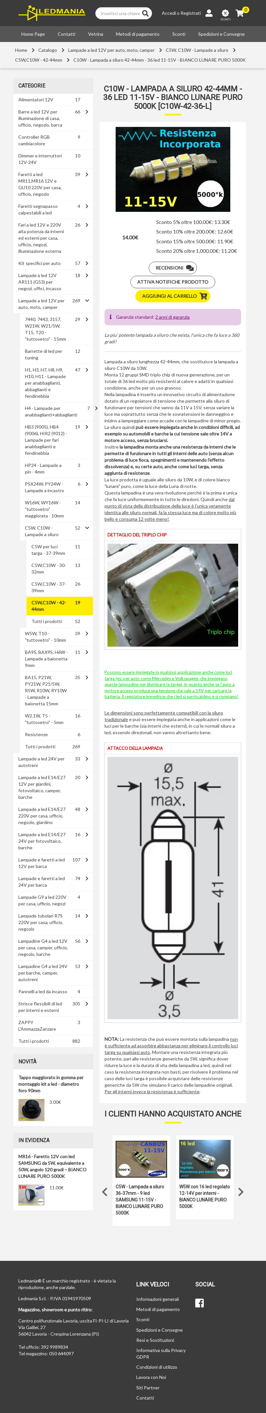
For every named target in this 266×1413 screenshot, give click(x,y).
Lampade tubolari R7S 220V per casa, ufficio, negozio (40, 922)
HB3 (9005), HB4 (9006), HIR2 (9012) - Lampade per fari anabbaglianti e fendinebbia (46, 440)
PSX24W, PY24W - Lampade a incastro (44, 487)
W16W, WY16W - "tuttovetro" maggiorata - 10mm (44, 509)
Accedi (169, 13)
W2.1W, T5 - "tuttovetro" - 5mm (44, 719)
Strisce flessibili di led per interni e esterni (40, 1007)
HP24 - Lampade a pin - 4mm (43, 468)
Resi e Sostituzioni (155, 1340)
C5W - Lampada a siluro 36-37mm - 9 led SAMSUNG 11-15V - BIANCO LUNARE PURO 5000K (140, 1200)
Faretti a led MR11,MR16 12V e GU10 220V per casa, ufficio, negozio (40, 184)
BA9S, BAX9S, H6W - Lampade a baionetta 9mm (46, 658)
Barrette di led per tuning (43, 354)
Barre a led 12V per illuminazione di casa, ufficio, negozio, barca (40, 118)
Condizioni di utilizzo (156, 1367)
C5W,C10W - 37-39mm (48, 587)
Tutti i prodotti (46, 621)
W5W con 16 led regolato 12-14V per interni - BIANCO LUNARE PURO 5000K (204, 1196)
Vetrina (95, 34)
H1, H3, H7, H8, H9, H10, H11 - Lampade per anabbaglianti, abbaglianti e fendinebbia (45, 383)
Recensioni (176, 268)
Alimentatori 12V (35, 99)
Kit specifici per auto (39, 263)
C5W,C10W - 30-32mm (48, 568)
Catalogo (47, 50)
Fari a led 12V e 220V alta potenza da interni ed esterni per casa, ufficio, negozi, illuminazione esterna (41, 238)
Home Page (33, 34)
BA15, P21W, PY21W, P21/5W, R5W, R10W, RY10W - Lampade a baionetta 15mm (46, 690)
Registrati (190, 13)
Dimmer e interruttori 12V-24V (40, 159)
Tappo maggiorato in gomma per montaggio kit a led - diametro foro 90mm (51, 1084)
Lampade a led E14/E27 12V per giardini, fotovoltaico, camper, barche (42, 787)
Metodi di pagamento (138, 34)
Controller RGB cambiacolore (34, 140)
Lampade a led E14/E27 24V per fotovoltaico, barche (42, 841)
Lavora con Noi (151, 1377)
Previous (104, 1190)
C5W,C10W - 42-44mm (38, 60)
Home (21, 50)
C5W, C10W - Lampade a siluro (197, 50)
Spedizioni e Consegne (221, 34)
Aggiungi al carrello (176, 296)
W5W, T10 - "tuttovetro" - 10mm (45, 637)
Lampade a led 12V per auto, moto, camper (111, 50)
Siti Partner (148, 1387)
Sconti (178, 34)
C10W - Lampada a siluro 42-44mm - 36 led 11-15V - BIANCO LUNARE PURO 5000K (159, 60)
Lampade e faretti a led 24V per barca (41, 882)
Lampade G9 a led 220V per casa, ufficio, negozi (42, 900)
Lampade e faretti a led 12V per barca (41, 863)
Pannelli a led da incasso (42, 991)
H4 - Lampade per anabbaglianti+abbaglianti (51, 411)
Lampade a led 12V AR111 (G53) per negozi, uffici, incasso (39, 282)
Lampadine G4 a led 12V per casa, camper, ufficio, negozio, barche (43, 947)
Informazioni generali (157, 1299)
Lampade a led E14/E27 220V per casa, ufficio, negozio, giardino (42, 815)
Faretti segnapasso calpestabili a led (38, 209)
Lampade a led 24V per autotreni (41, 762)
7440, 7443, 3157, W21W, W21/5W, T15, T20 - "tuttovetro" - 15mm (45, 329)
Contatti (66, 34)
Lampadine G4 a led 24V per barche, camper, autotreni (42, 972)
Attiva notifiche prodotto (172, 282)
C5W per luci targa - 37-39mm (48, 550)
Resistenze (36, 734)
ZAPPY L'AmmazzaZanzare (37, 1025)
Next (241, 1190)
